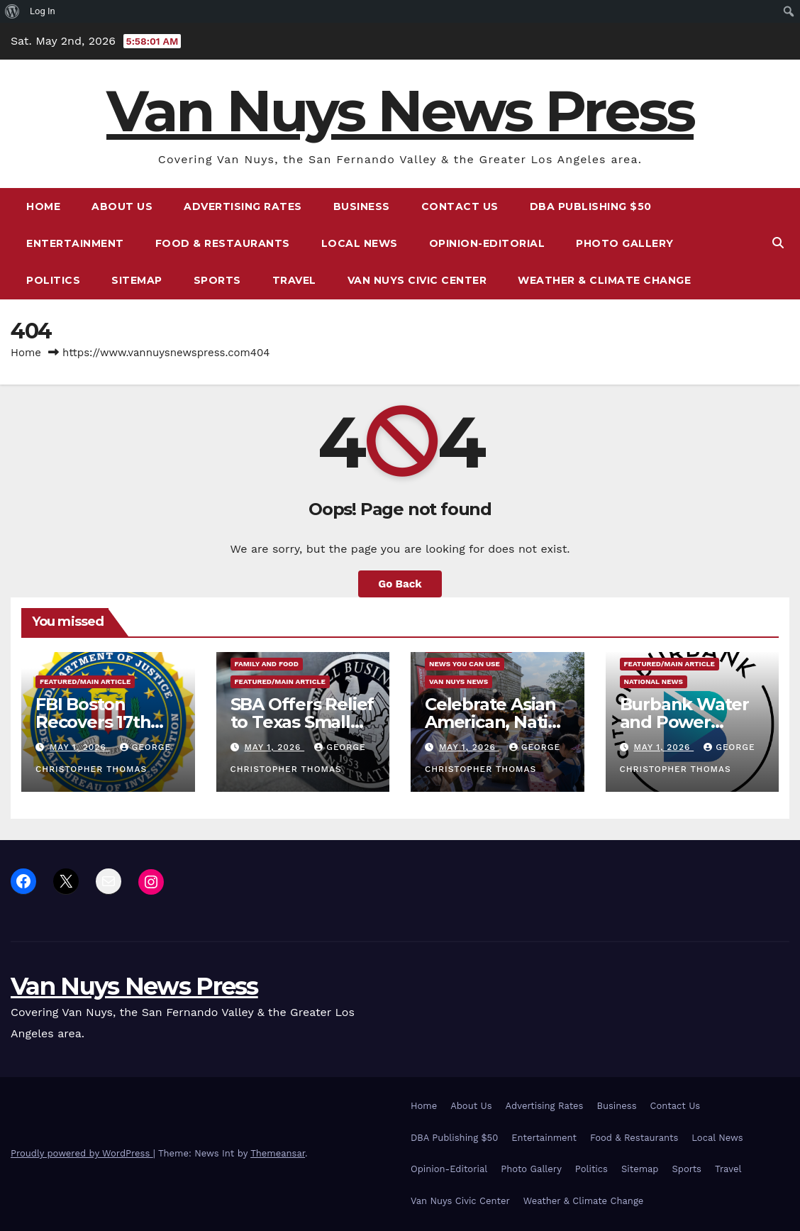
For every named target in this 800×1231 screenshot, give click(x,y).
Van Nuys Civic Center (417, 280)
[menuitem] (12, 11)
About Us (121, 206)
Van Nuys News (458, 681)
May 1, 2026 (80, 747)
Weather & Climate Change (604, 280)
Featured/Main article (85, 681)
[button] (778, 243)
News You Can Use (464, 664)
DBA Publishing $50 (591, 206)
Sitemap (136, 280)
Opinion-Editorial (487, 243)
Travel (294, 280)
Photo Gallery (625, 243)
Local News (359, 243)
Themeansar (277, 1153)
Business (361, 206)
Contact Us (460, 206)
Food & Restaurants (222, 243)
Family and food (267, 664)
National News (653, 681)
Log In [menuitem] (42, 11)
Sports (217, 280)
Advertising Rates (243, 206)
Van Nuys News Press (400, 111)
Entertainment (75, 243)
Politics (53, 280)
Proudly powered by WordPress (82, 1153)
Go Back (400, 584)
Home (43, 206)
